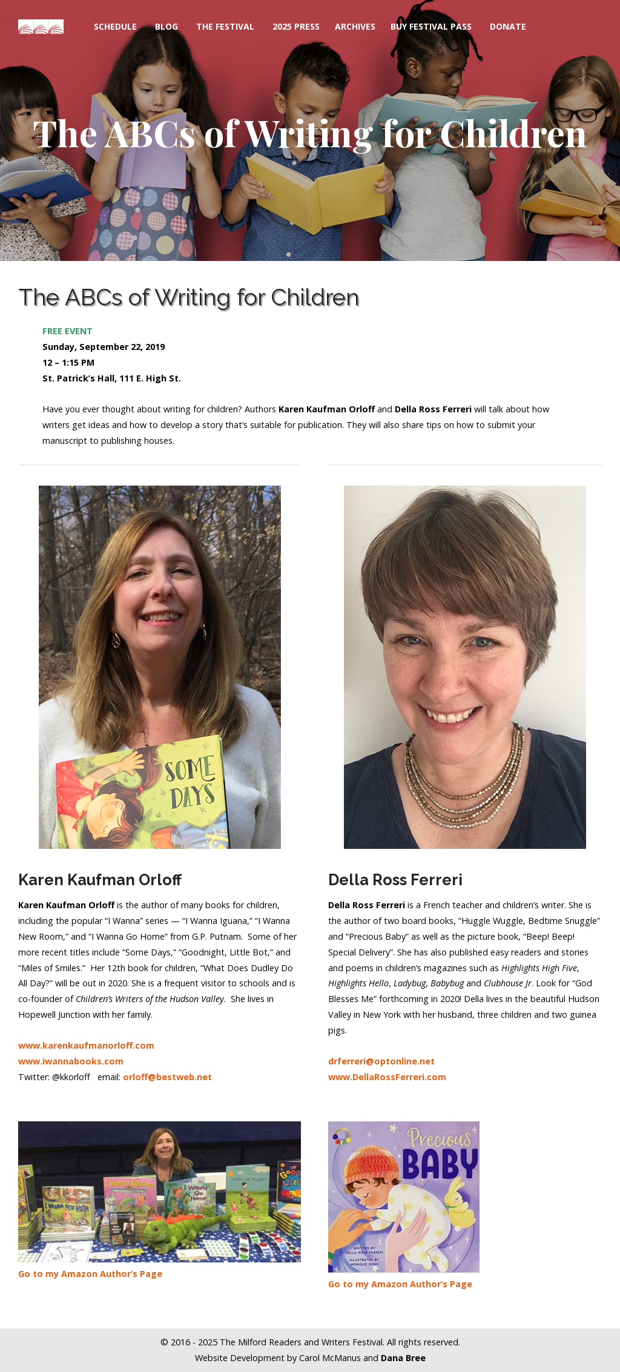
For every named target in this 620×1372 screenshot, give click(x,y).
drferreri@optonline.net (381, 1061)
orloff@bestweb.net (167, 1077)
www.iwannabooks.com (71, 1061)
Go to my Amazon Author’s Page (90, 1273)
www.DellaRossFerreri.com (387, 1077)
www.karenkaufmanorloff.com (86, 1045)
